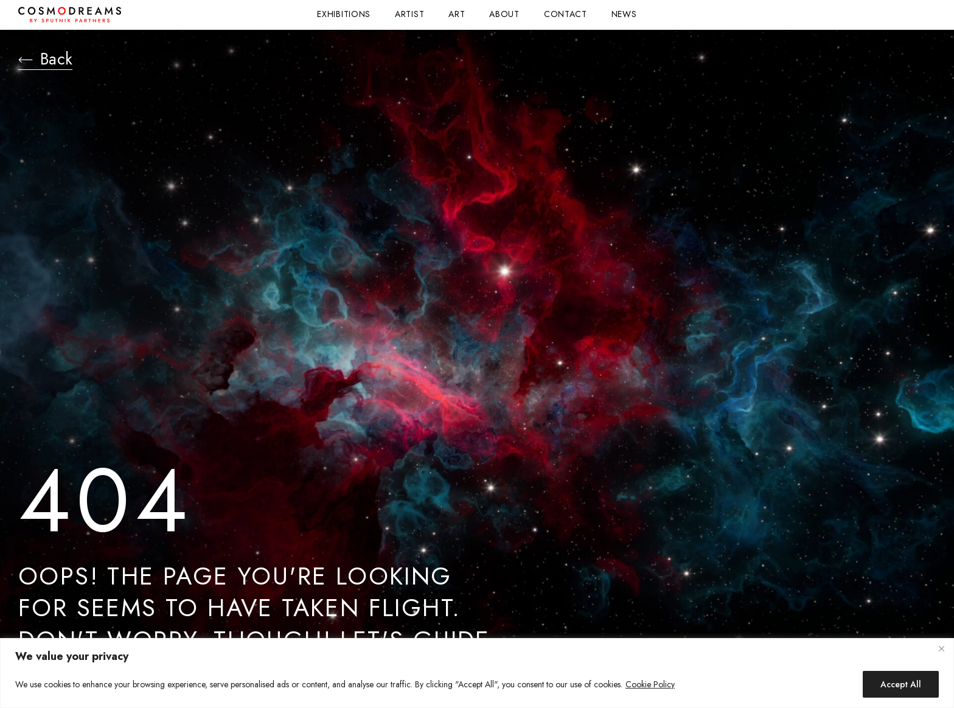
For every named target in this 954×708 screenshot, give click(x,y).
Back (49, 61)
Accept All (900, 684)
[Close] (941, 648)
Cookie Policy (650, 684)
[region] (477, 673)
